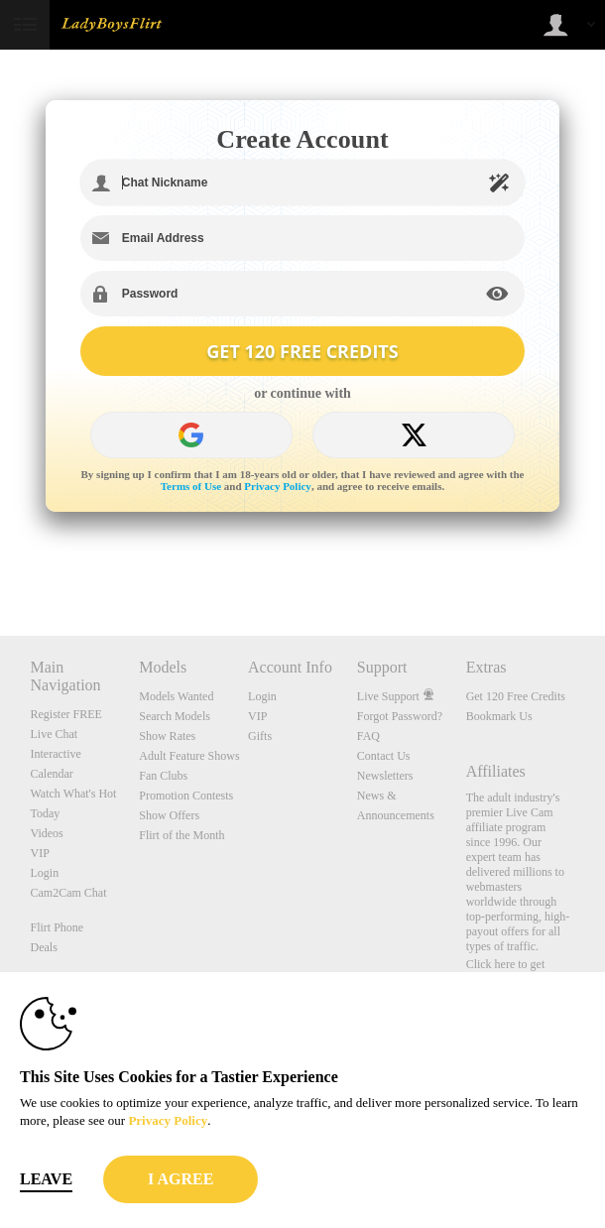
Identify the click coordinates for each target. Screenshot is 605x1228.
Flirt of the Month (181, 835)
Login (45, 873)
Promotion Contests (186, 795)
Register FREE (66, 714)
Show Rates (167, 736)
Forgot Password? (399, 716)
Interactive (56, 754)
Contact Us (384, 756)
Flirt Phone (57, 927)
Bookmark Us (499, 716)
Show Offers (169, 815)
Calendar (52, 774)
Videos (47, 833)
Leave (46, 1178)
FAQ (368, 736)
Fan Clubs (163, 776)
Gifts (260, 736)
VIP (40, 853)
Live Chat (54, 734)
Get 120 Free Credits (515, 696)
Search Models (174, 716)
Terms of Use (191, 486)
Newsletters (385, 776)
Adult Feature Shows (189, 756)
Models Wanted (176, 696)
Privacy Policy (277, 486)
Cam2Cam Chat (69, 893)
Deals (44, 947)
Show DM (0, 561)
